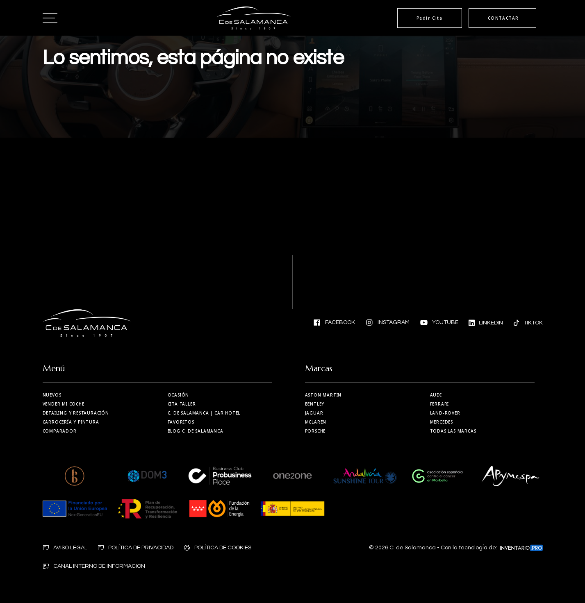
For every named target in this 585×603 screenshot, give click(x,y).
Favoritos (181, 422)
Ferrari (439, 404)
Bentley (315, 404)
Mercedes (441, 422)
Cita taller (182, 404)
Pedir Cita (430, 18)
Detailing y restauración (76, 413)
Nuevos (52, 395)
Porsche (315, 431)
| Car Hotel (204, 413)
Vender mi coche (63, 404)
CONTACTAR (503, 18)
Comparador (60, 431)
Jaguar (314, 413)
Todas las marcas (453, 431)
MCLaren (316, 422)
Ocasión (178, 395)
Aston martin (323, 395)
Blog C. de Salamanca (195, 431)
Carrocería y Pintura (71, 422)
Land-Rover (445, 413)
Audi (436, 395)
